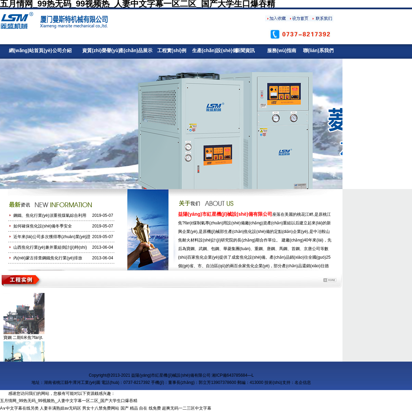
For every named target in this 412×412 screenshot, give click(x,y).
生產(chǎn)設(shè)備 (208, 50)
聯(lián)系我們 (318, 50)
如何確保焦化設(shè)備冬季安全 (42, 226)
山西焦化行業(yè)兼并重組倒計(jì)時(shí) (50, 247)
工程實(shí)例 (172, 50)
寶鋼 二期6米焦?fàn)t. (23, 337)
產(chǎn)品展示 (135, 50)
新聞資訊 (245, 50)
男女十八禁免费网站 (100, 408)
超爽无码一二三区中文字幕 (186, 408)
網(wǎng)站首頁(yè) (25, 50)
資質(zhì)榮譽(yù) (98, 50)
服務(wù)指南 (281, 50)
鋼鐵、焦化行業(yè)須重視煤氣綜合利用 (49, 215)
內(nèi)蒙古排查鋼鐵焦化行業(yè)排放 (47, 258)
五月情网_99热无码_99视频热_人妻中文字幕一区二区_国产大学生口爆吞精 (68, 400)
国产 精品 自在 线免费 (141, 408)
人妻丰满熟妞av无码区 (60, 408)
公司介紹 (62, 50)
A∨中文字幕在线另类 (19, 408)
